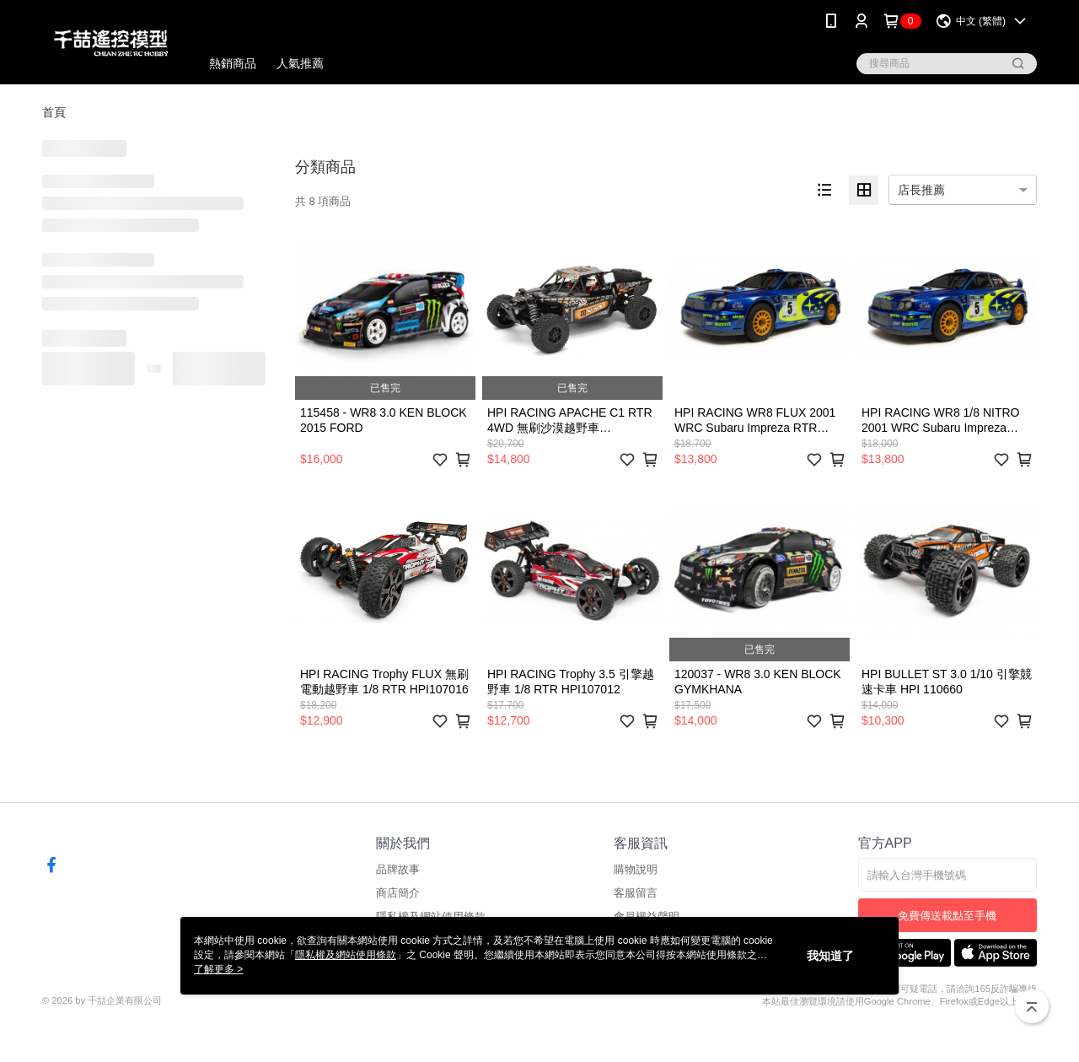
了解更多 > (218, 969)
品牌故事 (398, 869)
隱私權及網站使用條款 (345, 955)
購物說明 (636, 869)
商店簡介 (398, 893)
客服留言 (636, 893)
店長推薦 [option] (921, 190)
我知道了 (830, 955)
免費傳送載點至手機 (947, 915)
